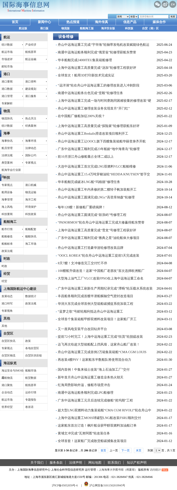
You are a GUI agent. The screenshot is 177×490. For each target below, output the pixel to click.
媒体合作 (159, 22)
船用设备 (7, 192)
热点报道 (73, 22)
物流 (6, 111)
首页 (15, 22)
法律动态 (30, 148)
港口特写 (7, 303)
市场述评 (7, 59)
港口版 (44, 28)
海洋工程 (30, 199)
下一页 (125, 450)
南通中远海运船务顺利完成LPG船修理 (85, 392)
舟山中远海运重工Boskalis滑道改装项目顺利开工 (93, 133)
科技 (6, 177)
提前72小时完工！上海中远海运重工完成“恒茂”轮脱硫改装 (100, 336)
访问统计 (155, 469)
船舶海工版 (87, 28)
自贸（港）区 (150, 28)
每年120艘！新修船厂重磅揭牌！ (81, 207)
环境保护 (30, 206)
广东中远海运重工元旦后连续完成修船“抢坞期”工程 (95, 400)
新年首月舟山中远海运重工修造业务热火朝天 (90, 377)
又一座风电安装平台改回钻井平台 (82, 329)
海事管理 (7, 199)
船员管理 (7, 148)
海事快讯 (7, 140)
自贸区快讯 (8, 340)
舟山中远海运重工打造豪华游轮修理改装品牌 (90, 248)
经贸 (6, 273)
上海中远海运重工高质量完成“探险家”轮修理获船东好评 (98, 126)
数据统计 (30, 296)
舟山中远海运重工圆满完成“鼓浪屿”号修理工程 (92, 215)
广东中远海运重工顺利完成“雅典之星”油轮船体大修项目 (98, 238)
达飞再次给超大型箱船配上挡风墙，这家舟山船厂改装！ (99, 344)
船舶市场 (30, 370)
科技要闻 (7, 214)
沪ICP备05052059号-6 (65, 485)
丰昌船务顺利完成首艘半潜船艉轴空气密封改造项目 (95, 296)
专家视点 (30, 162)
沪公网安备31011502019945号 (107, 485)
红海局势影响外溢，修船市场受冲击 (84, 385)
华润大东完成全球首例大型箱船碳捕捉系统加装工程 (95, 303)
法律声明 (75, 462)
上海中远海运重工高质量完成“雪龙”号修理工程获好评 (97, 230)
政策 (28, 340)
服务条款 (56, 462)
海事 (6, 133)
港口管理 (7, 96)
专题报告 (30, 399)
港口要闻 (7, 81)
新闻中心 (44, 22)
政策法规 (7, 251)
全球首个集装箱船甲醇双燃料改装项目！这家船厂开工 (97, 319)
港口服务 (30, 96)
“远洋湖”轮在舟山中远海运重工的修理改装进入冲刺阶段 (98, 85)
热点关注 (30, 118)
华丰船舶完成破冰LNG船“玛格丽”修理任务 (89, 182)
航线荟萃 (30, 51)
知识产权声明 (137, 462)
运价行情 (30, 392)
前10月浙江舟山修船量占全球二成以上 (86, 156)
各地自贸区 (32, 348)
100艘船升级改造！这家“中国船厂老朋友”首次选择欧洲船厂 (101, 271)
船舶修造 (7, 236)
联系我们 (114, 462)
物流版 (65, 28)
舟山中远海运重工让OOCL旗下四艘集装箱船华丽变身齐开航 (102, 141)
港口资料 (30, 81)
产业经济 (30, 44)
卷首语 (29, 406)
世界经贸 (7, 406)
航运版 (23, 28)
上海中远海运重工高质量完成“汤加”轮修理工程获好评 (97, 67)
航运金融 (30, 59)
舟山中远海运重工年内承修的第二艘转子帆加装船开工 (97, 189)
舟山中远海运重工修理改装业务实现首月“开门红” (94, 108)
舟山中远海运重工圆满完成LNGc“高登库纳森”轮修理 (96, 197)
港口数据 (7, 88)
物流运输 (30, 192)
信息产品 (129, 22)
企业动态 (7, 392)
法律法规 (7, 155)
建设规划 (30, 88)
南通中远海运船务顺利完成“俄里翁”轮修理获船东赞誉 (97, 52)
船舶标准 (7, 243)
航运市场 (7, 51)
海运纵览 (10, 363)
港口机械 (30, 184)
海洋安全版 (108, 28)
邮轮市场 (7, 66)
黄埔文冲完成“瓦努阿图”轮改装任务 (84, 433)
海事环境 (30, 140)
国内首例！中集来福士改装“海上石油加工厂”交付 (94, 369)
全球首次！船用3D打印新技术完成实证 (86, 75)
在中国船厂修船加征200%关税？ (81, 116)
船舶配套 (30, 229)
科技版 (129, 28)
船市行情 (7, 229)
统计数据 (7, 44)
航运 (6, 37)
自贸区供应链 (33, 355)
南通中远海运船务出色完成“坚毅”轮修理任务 (90, 93)
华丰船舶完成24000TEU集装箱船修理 (85, 60)
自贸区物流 (8, 355)
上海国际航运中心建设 (19, 289)
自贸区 (8, 333)
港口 (6, 74)
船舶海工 (10, 222)
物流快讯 (7, 118)
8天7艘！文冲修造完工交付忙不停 (82, 263)
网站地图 (94, 462)
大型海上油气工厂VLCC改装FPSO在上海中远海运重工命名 (100, 278)
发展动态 (7, 296)
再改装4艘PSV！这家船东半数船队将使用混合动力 (94, 359)
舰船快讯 (30, 236)
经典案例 (30, 125)
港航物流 (7, 377)
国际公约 (30, 155)
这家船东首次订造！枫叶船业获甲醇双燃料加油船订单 (97, 425)
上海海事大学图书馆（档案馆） (118, 469)
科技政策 (30, 214)
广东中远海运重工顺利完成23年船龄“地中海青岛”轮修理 (98, 149)
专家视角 (7, 310)
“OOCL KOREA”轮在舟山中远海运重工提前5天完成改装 (98, 255)
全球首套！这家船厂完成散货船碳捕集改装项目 (92, 441)
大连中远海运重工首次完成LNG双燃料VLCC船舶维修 (97, 166)
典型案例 (7, 162)
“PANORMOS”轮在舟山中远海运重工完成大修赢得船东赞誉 (101, 222)
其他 (6, 318)
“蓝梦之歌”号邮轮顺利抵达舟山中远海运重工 (90, 311)
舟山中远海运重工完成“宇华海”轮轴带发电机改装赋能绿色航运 (103, 44)
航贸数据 (30, 377)
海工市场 (30, 243)
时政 (6, 258)
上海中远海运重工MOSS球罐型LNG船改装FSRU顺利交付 (99, 418)
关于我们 (37, 462)
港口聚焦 (7, 385)
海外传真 (101, 22)
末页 (138, 450)
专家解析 (7, 103)
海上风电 (7, 206)
